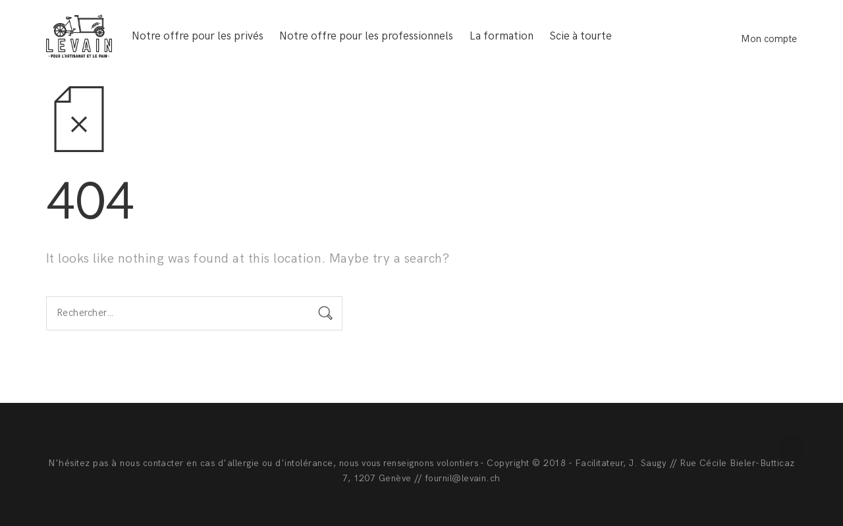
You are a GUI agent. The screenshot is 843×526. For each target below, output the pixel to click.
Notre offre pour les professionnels (366, 36)
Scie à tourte (580, 36)
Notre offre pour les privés (197, 36)
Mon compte (769, 39)
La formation (501, 36)
